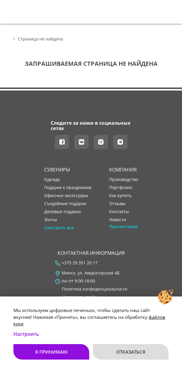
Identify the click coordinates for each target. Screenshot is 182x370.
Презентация (123, 226)
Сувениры (57, 169)
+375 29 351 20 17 (80, 262)
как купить (120, 195)
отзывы (117, 203)
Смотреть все (59, 227)
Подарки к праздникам (67, 187)
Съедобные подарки (65, 203)
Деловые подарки (62, 211)
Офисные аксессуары (66, 195)
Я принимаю (51, 352)
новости (117, 219)
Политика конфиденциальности (94, 289)
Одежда (52, 179)
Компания (123, 169)
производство (123, 179)
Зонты (50, 219)
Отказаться (130, 352)
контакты (119, 211)
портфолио (120, 187)
